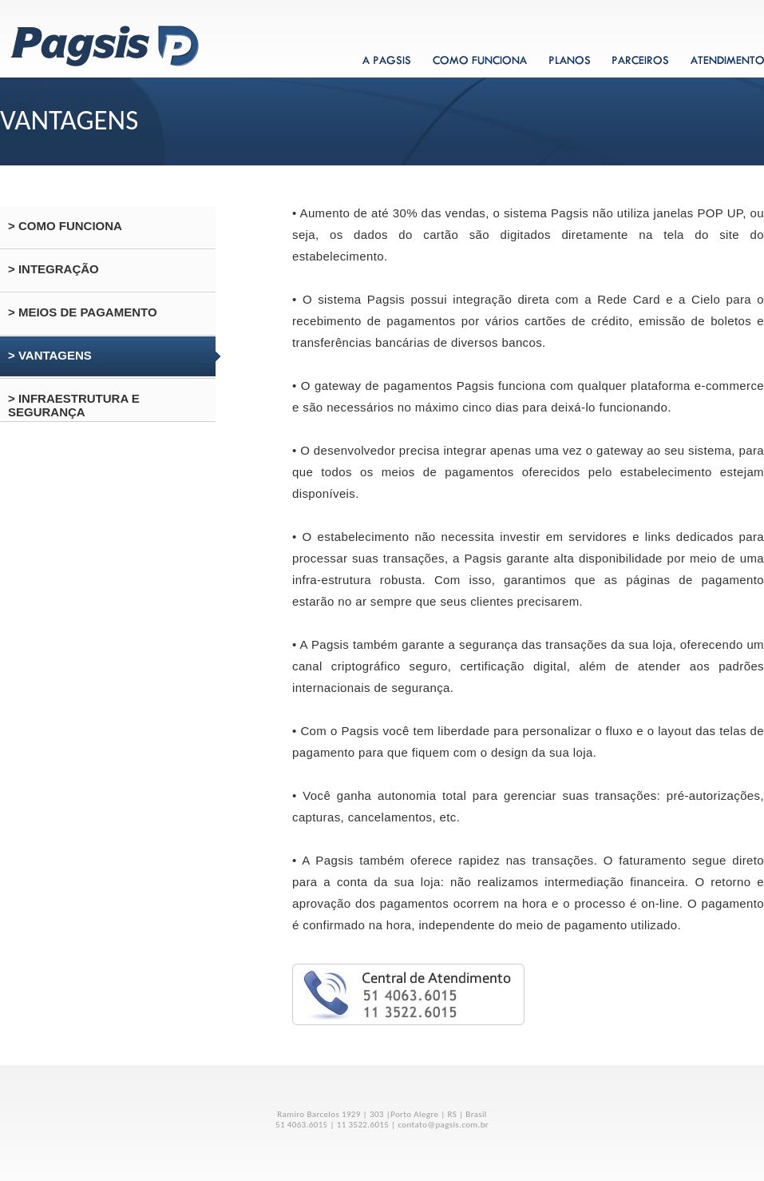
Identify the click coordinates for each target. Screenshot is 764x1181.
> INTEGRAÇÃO (53, 269)
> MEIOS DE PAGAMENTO (82, 312)
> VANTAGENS (50, 355)
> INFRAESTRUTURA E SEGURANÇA (74, 405)
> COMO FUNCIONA (65, 226)
